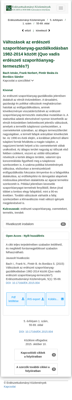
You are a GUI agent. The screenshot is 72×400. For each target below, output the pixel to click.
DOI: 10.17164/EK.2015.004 (23, 282)
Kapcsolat (10, 386)
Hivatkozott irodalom (20, 224)
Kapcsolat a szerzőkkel (18, 80)
